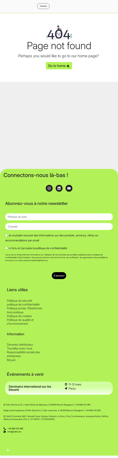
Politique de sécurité (19, 300)
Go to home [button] (59, 66)
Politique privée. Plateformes (24, 308)
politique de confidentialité (23, 304)
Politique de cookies (19, 316)
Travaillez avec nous (19, 348)
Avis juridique (15, 312)
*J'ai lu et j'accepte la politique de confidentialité (37, 248)
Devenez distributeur (20, 344)
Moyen (11, 360)
